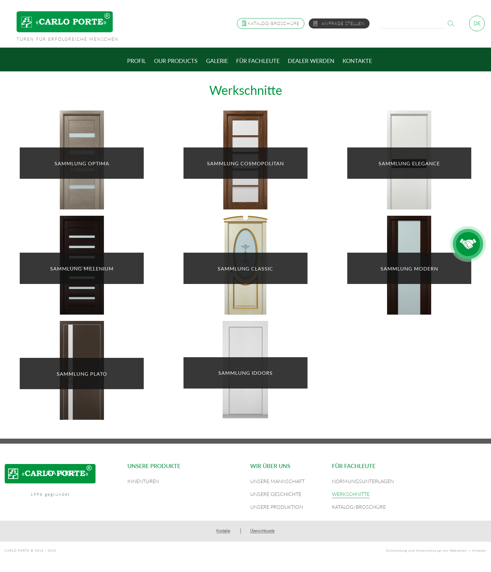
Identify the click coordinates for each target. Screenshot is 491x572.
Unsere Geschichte (275, 494)
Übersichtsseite (262, 530)
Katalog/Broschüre (359, 507)
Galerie (217, 60)
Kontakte (357, 60)
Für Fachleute (258, 60)
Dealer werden (311, 60)
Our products (176, 60)
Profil (136, 60)
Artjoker (479, 550)
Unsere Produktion (276, 507)
